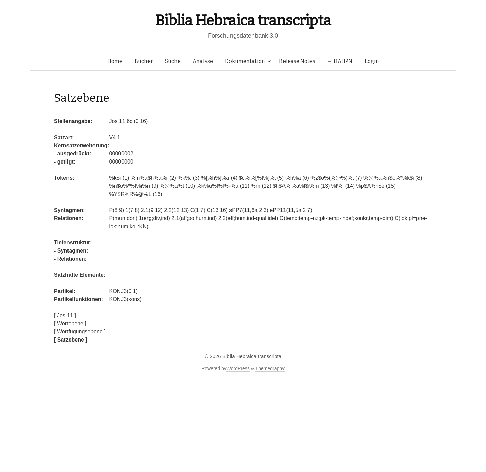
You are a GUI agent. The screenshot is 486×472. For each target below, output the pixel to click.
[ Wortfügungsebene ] (80, 331)
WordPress (238, 368)
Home (115, 61)
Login (371, 61)
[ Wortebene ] (70, 323)
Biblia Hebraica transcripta (243, 20)
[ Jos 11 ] (65, 315)
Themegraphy (270, 368)
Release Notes (297, 61)
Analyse (203, 61)
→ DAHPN (339, 61)
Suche (173, 61)
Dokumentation (245, 61)
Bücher (144, 61)
